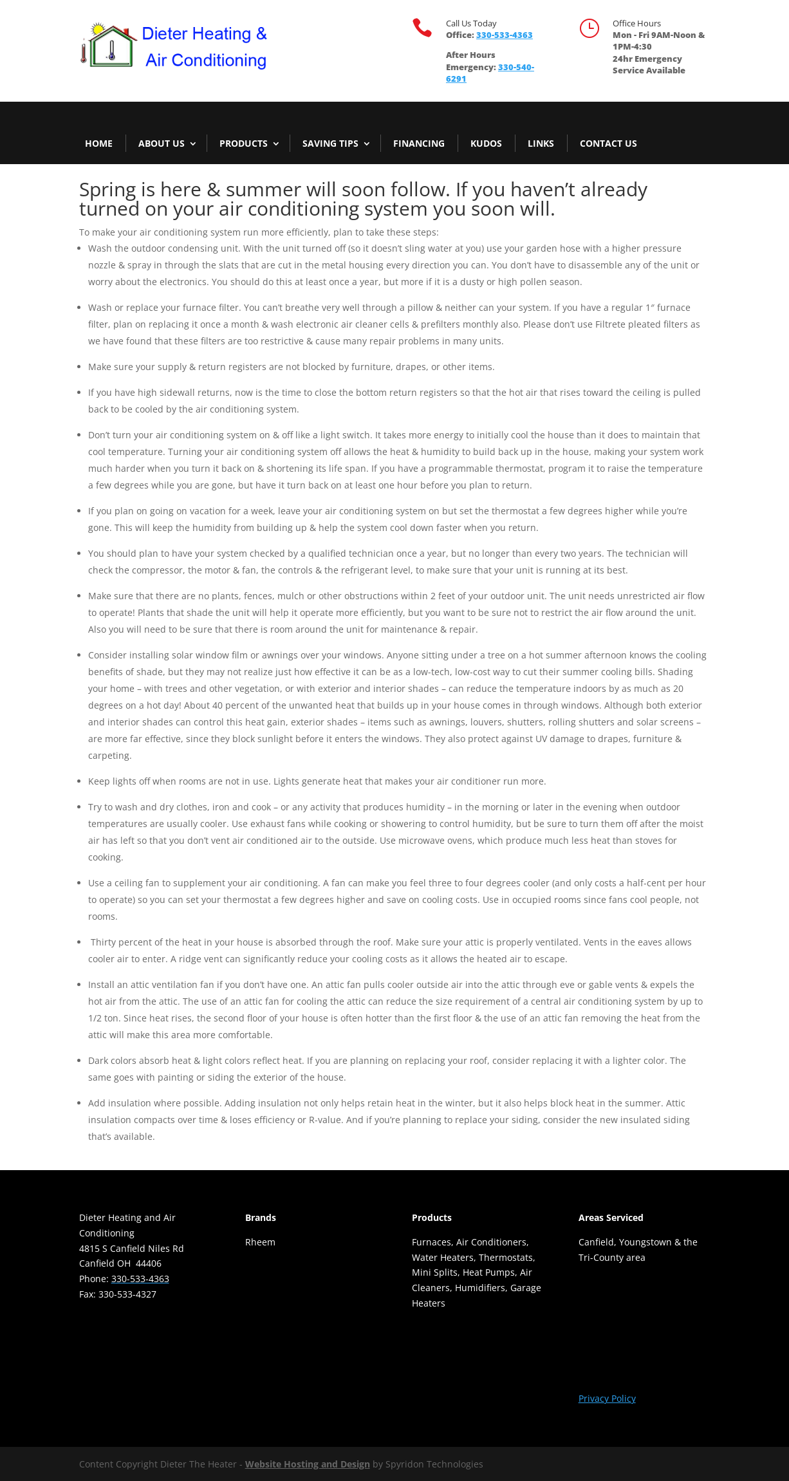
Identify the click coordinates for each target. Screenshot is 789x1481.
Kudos (486, 143)
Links (541, 143)
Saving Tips (330, 143)
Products (243, 143)
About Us (161, 143)
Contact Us (608, 143)
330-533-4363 (504, 35)
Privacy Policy (607, 1398)
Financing (419, 143)
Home (99, 143)
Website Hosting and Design (307, 1464)
